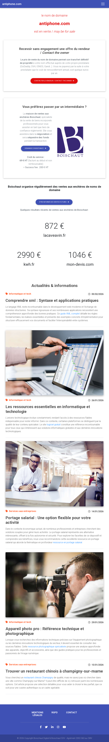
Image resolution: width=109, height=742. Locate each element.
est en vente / (54, 31)
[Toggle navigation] (103, 4)
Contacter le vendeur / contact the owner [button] (54, 81)
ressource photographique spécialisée (47, 646)
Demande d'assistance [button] (35, 148)
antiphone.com (54, 23)
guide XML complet (70, 313)
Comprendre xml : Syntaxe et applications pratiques (52, 300)
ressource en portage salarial (67, 542)
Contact (71, 712)
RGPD (55, 712)
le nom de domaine (54, 15)
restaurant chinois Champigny (38, 677)
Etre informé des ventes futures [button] (54, 202)
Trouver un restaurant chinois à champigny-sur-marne (54, 671)
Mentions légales (37, 714)
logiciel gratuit (53, 424)
